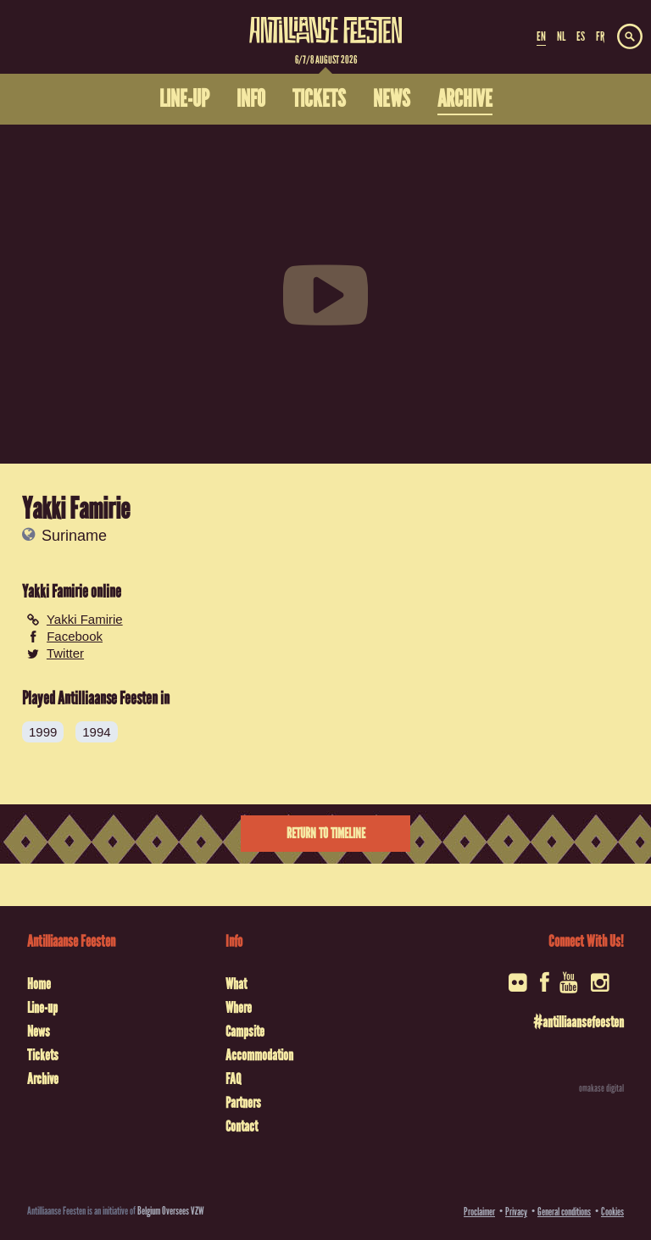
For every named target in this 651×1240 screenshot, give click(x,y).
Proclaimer (479, 1211)
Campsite (244, 1031)
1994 (96, 732)
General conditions (564, 1211)
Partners (243, 1102)
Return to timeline (326, 833)
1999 (43, 732)
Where (238, 1007)
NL (561, 36)
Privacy (516, 1211)
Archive (42, 1079)
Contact (241, 1126)
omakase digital (601, 1088)
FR (600, 36)
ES (580, 36)
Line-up (42, 1007)
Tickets (42, 1055)
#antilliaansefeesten (578, 1022)
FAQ (233, 1079)
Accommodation (259, 1055)
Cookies (612, 1211)
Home (39, 984)
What (236, 984)
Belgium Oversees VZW (170, 1210)
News (38, 1031)
